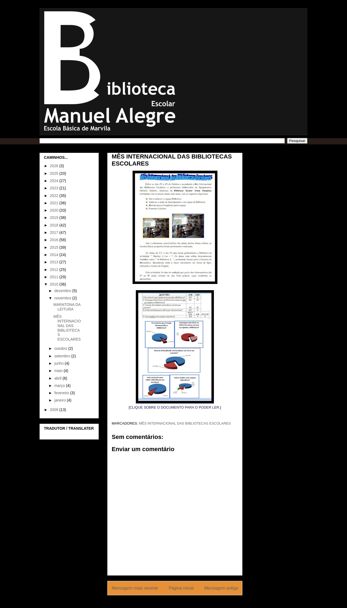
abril (58, 378)
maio (58, 370)
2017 (54, 232)
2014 (54, 255)
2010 (54, 284)
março (60, 385)
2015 (54, 247)
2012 (54, 269)
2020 (54, 210)
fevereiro (62, 393)
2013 (54, 262)
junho (59, 363)
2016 (54, 240)
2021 (54, 203)
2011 (54, 277)
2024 (54, 181)
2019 (54, 217)
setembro (62, 356)
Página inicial (181, 588)
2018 (54, 225)
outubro (61, 348)
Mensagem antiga (221, 588)
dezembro (63, 291)
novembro (63, 298)
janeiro (60, 400)
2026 (54, 166)
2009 (54, 410)
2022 (54, 195)
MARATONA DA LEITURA (67, 306)
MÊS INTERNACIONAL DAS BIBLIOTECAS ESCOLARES (185, 423)
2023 (54, 188)
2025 (54, 173)
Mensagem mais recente (135, 588)
